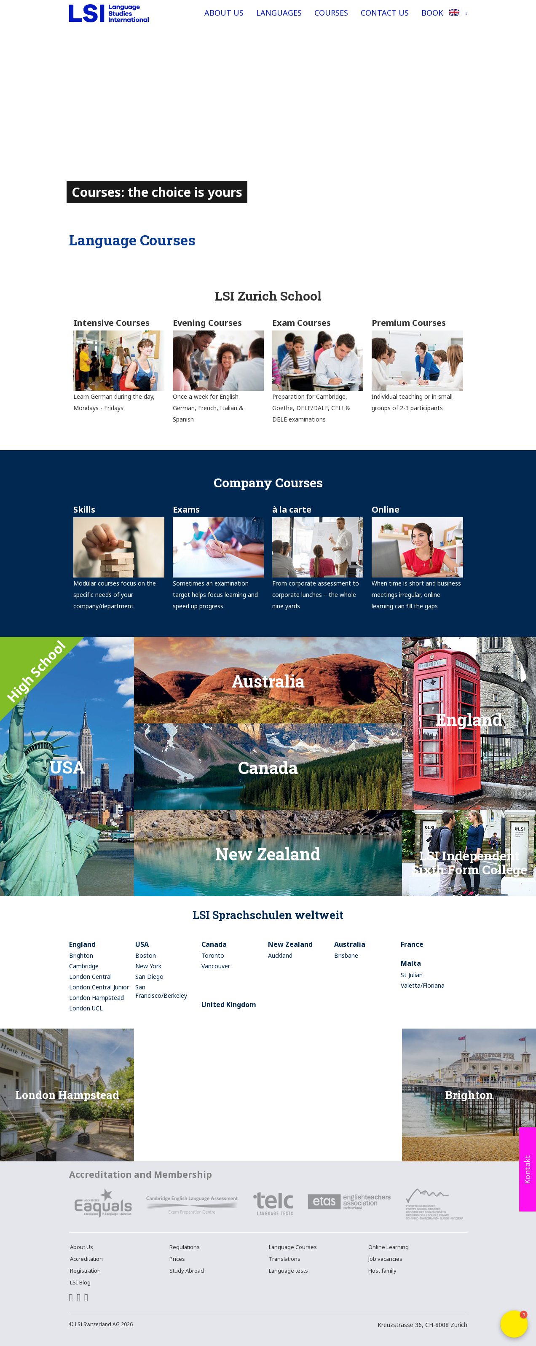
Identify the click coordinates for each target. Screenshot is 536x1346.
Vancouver (215, 966)
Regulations (184, 1247)
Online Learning (388, 1247)
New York (148, 966)
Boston (145, 955)
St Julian (412, 975)
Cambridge (84, 966)
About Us (224, 13)
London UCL (86, 1008)
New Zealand (290, 944)
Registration (85, 1270)
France (412, 944)
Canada (214, 944)
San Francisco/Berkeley (161, 991)
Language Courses (293, 1247)
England (82, 944)
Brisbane (346, 955)
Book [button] (432, 13)
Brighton (81, 955)
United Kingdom (228, 1004)
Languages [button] (279, 13)
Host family (382, 1270)
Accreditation (86, 1259)
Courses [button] (331, 13)
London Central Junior (99, 987)
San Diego (149, 977)
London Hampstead (96, 998)
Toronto (212, 955)
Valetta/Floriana (423, 985)
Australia (349, 944)
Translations (284, 1259)
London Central (90, 977)
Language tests (288, 1270)
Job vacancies (385, 1259)
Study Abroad (186, 1270)
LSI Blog (80, 1282)
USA (142, 944)
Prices (177, 1259)
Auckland (280, 955)
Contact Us (385, 13)
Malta (411, 963)
